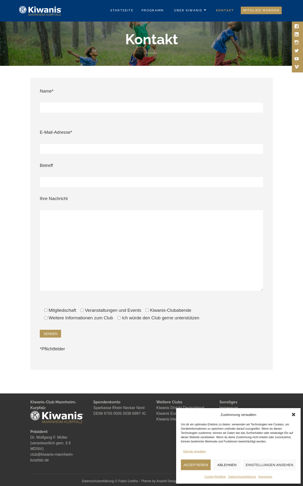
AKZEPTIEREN (195, 465)
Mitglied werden (261, 10)
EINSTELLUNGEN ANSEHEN (269, 465)
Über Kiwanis (188, 10)
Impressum (265, 476)
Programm (153, 10)
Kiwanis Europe (169, 413)
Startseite (122, 10)
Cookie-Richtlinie (215, 476)
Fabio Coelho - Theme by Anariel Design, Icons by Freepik (161, 481)
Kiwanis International (173, 419)
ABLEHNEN (226, 465)
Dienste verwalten (194, 451)
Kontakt (225, 10)
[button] (293, 414)
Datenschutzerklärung (242, 476)
